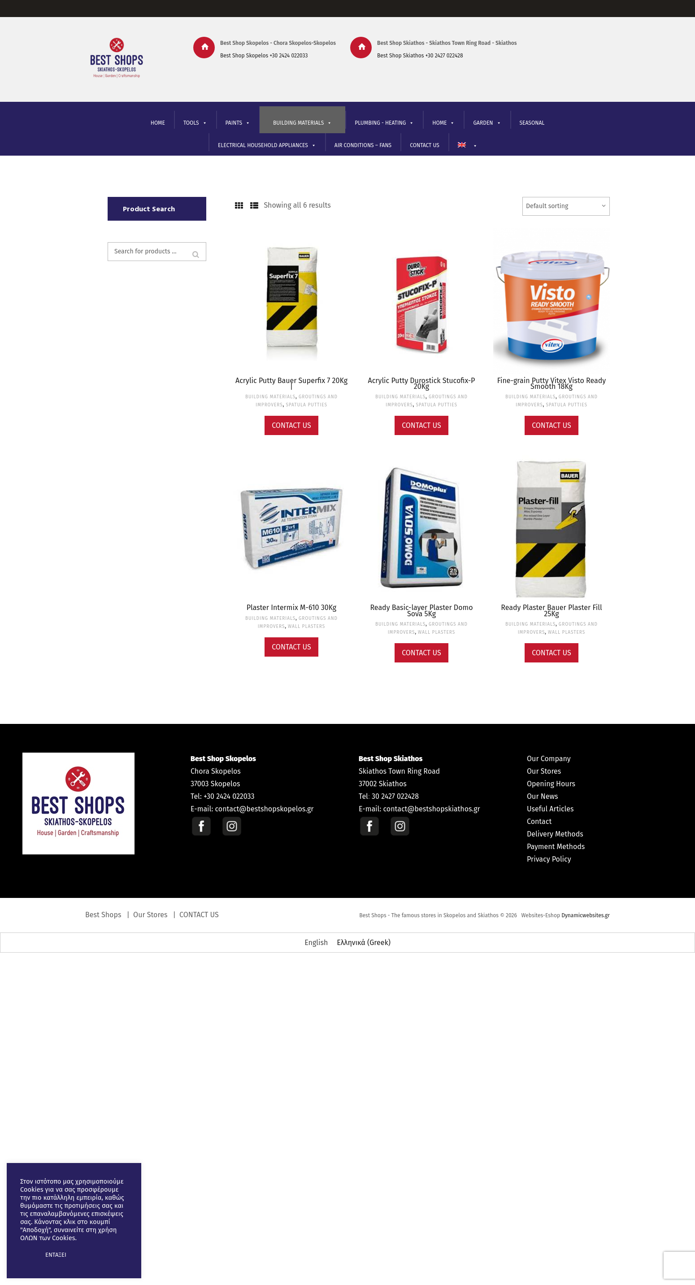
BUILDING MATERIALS (302, 123)
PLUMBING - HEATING (384, 123)
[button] (27, 1255)
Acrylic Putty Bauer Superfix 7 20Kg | (291, 383)
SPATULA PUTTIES (306, 405)
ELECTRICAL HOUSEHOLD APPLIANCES (267, 145)
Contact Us (291, 425)
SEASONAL (532, 123)
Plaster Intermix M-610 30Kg (291, 607)
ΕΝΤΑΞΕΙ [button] (55, 1254)
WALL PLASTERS (306, 626)
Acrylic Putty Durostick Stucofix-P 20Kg (421, 383)
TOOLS (195, 123)
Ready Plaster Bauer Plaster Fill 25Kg (551, 610)
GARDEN (487, 123)
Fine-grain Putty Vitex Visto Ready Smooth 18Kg (551, 383)
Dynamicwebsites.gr (585, 915)
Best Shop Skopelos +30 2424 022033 (264, 55)
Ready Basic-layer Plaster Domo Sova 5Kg (421, 610)
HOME (158, 123)
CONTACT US (424, 145)
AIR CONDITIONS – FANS (362, 145)
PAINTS (238, 123)
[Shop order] (566, 206)
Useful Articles (550, 809)
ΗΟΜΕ (443, 123)
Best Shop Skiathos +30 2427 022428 (420, 55)
